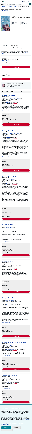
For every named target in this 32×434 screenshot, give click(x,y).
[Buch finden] (30, 4)
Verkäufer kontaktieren (6, 205)
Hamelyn (7, 137)
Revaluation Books (9, 349)
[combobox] (17, 4)
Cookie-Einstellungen (21, 419)
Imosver (7, 305)
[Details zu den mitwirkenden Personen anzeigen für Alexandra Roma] (4, 10)
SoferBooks (8, 382)
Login (27, 1)
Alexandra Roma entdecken (13, 88)
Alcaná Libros (8, 232)
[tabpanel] (15, 50)
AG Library (8, 183)
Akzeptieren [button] (6, 427)
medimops (8, 102)
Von (16, 23)
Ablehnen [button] (16, 427)
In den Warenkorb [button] (16, 67)
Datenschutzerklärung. (5, 424)
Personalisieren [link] (7, 429)
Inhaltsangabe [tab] (4, 45)
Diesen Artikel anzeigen (5, 60)
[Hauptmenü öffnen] (2, 4)
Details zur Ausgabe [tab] (13, 45)
